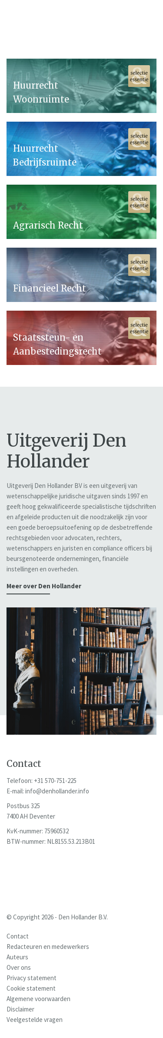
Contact (18, 936)
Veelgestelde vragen (35, 1019)
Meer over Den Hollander (44, 586)
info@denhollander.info (57, 791)
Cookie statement (31, 988)
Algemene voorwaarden (38, 999)
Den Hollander (53, 23)
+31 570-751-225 (55, 780)
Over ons (19, 967)
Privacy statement (32, 978)
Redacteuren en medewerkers (48, 946)
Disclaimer (20, 1009)
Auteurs (17, 957)
